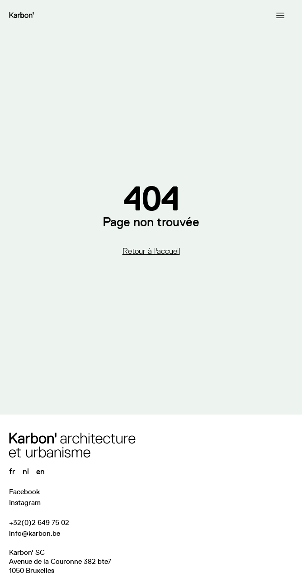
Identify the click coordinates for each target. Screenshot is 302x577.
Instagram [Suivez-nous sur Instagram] (25, 502)
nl (26, 472)
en (40, 472)
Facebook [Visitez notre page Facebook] (24, 491)
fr (12, 472)
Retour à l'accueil (151, 251)
